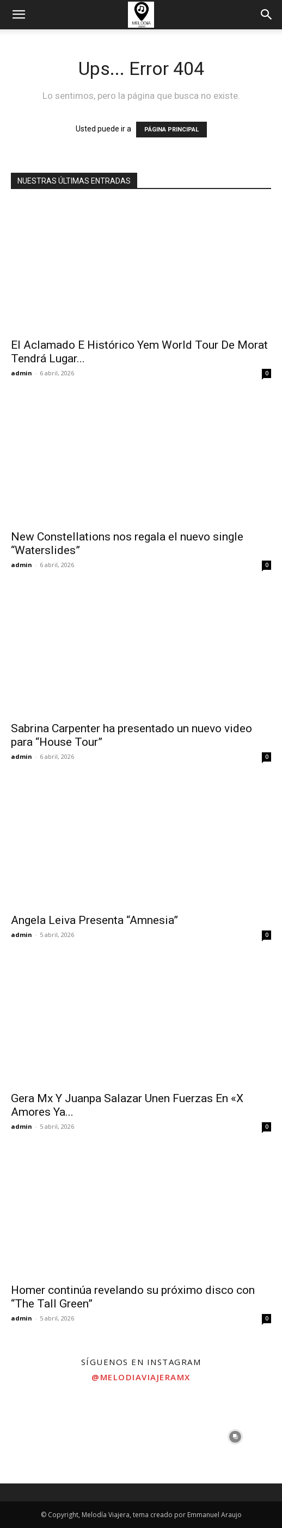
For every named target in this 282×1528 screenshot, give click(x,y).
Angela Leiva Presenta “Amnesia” (94, 920)
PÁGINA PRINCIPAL (171, 129)
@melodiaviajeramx (141, 1377)
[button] (18, 14)
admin (21, 373)
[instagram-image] (47, 1436)
